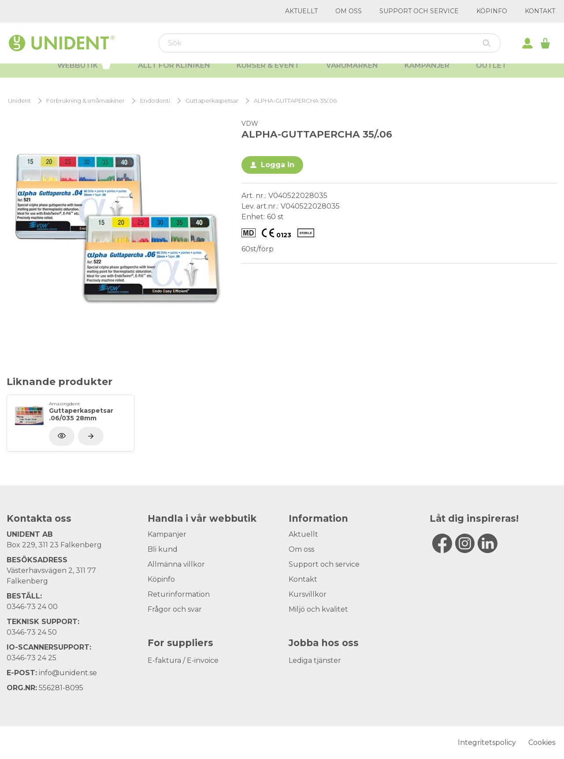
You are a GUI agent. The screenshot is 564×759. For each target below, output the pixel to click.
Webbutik (84, 74)
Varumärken (352, 75)
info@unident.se (68, 673)
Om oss (348, 11)
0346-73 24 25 (31, 658)
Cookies (541, 742)
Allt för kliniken (174, 75)
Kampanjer (426, 75)
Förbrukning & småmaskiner (85, 101)
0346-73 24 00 (32, 606)
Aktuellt (301, 11)
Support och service (419, 11)
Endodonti (155, 101)
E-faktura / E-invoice (183, 660)
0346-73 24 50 (32, 632)
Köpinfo (491, 11)
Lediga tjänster (315, 660)
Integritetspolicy (487, 742)
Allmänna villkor (176, 564)
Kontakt (540, 11)
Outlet (491, 75)
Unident (19, 101)
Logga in (277, 165)
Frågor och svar (175, 609)
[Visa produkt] (91, 436)
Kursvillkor (308, 594)
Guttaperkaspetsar (212, 101)
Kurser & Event (268, 75)
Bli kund (163, 549)
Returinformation (179, 594)
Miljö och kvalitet (318, 609)
